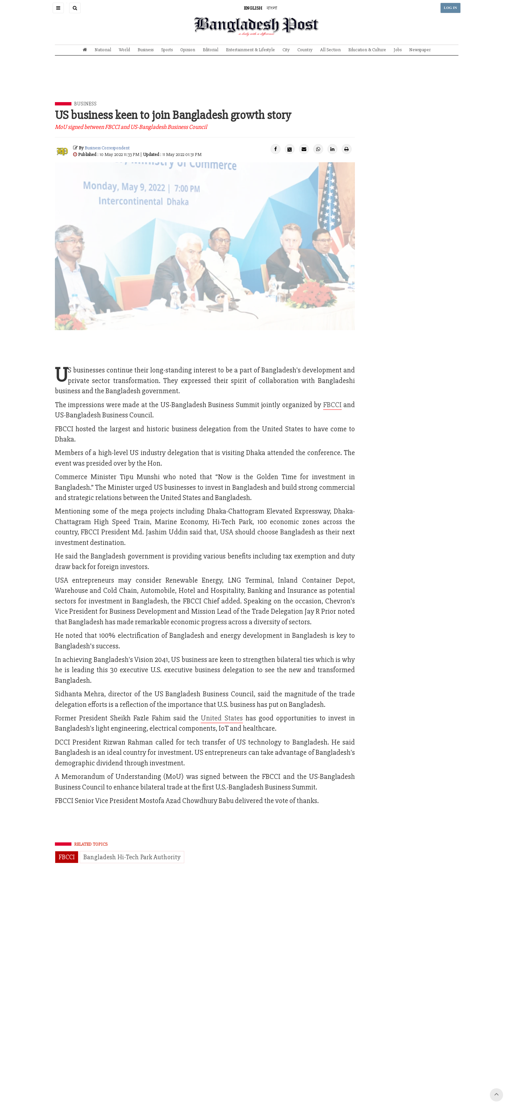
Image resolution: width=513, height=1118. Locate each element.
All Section (330, 50)
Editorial (210, 50)
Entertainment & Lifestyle (250, 50)
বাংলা (272, 8)
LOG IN (450, 8)
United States (221, 718)
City (286, 50)
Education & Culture (367, 50)
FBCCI (332, 405)
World (124, 50)
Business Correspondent (107, 148)
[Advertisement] (256, 83)
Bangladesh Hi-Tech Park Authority (132, 857)
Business (145, 50)
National (103, 50)
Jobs (398, 50)
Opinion (187, 50)
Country (305, 50)
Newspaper (420, 50)
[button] (58, 8)
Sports (167, 50)
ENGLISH (253, 8)
